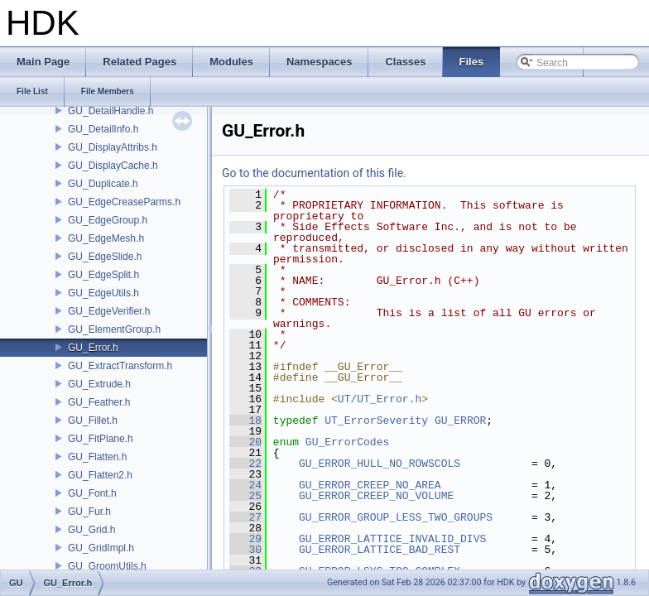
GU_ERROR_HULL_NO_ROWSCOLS (379, 463)
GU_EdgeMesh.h (106, 238)
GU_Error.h (93, 347)
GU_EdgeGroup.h (107, 220)
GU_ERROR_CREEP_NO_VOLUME (376, 495)
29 (245, 538)
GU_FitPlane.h (100, 439)
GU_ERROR (460, 420)
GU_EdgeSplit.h (103, 275)
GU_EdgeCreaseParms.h (124, 202)
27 (245, 517)
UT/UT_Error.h (379, 399)
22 (245, 463)
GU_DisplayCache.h (113, 165)
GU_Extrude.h (99, 384)
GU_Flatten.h (97, 457)
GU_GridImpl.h (101, 548)
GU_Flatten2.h (100, 475)
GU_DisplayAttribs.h (112, 147)
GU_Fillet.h (93, 420)
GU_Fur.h (89, 511)
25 (245, 495)
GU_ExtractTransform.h (120, 366)
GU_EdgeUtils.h (103, 293)
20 (245, 442)
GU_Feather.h (99, 402)
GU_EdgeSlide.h (105, 256)
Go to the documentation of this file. (314, 173)
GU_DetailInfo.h (103, 129)
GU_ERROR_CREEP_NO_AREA (370, 485)
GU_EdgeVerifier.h (109, 311)
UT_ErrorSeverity (376, 420)
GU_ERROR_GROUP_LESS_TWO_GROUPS (396, 517)
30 (245, 549)
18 (245, 420)
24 (245, 485)
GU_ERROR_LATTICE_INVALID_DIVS (392, 538)
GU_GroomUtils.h (107, 566)
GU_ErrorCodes (347, 442)
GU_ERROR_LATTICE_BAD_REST (379, 549)
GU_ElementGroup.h (114, 329)
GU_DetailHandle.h (110, 111)
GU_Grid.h (91, 530)
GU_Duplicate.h (103, 184)
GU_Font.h (92, 493)
